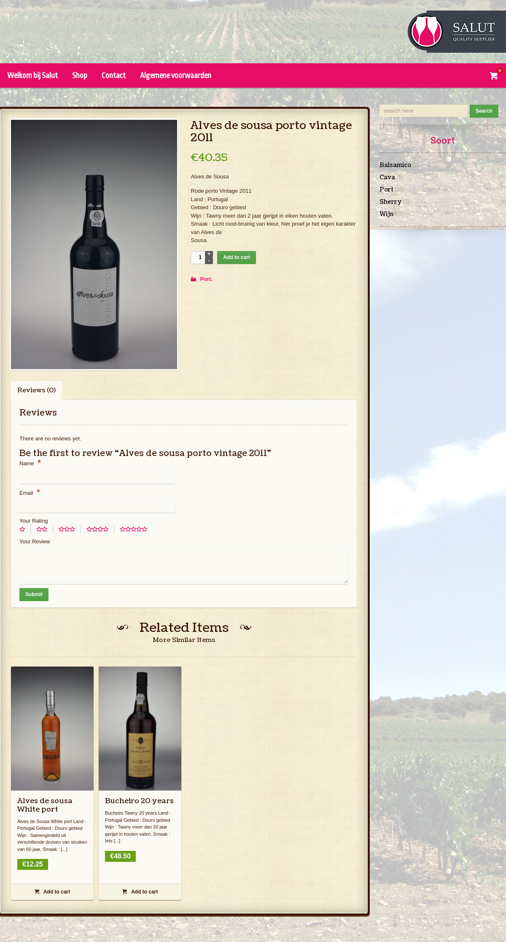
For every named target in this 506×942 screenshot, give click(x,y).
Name (30, 463)
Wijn (387, 214)
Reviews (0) (36, 390)
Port (205, 279)
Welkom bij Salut (32, 75)
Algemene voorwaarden (175, 75)
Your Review (34, 541)
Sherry (391, 202)
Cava (387, 178)
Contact (114, 75)
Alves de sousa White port (45, 805)
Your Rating (33, 521)
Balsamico (395, 165)
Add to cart (236, 257)
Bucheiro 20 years (139, 801)
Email (29, 493)
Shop (79, 75)
